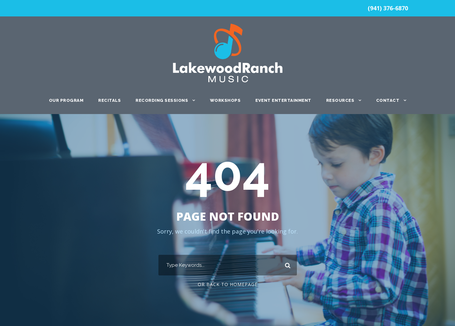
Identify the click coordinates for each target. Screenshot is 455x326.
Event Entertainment (283, 100)
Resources (340, 100)
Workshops (225, 100)
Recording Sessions (162, 100)
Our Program (66, 100)
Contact (388, 100)
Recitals (109, 100)
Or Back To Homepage (228, 284)
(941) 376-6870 (388, 8)
